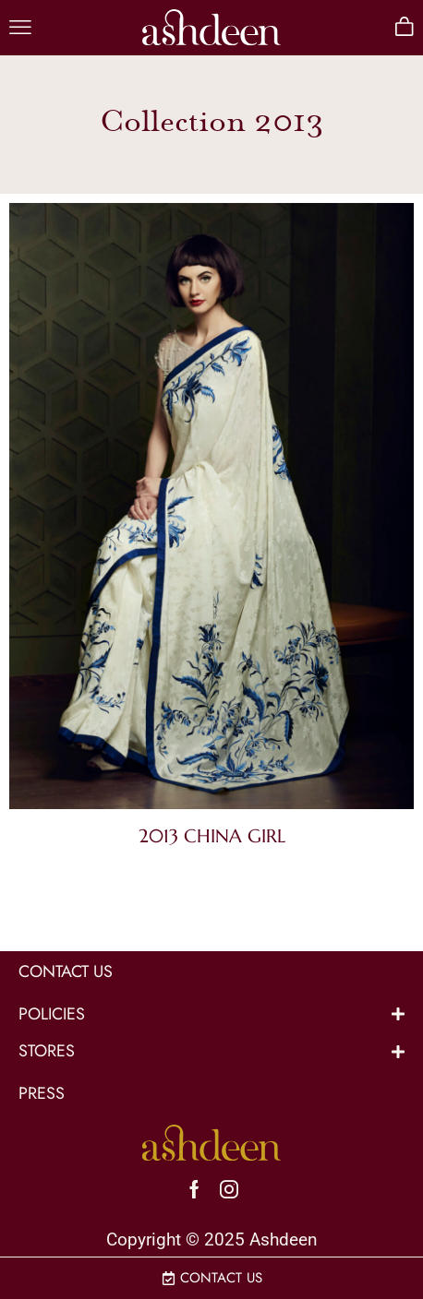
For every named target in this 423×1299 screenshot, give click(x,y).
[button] (20, 27)
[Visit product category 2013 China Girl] (211, 509)
